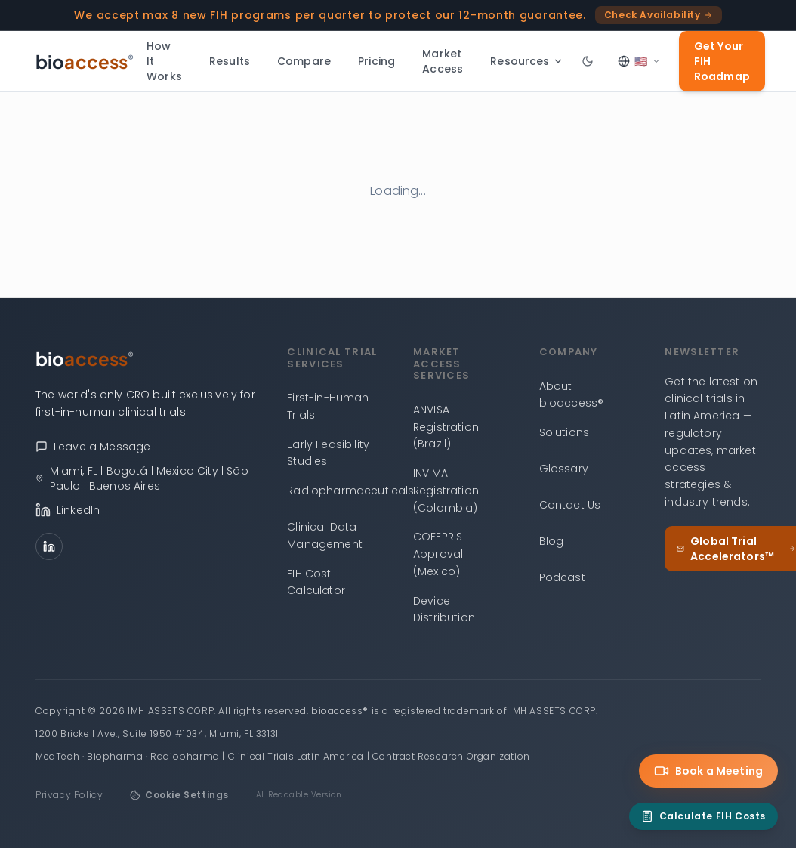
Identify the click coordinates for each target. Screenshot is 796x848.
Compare (304, 61)
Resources (526, 61)
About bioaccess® (571, 395)
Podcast (562, 577)
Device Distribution (444, 609)
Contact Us (570, 504)
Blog (551, 541)
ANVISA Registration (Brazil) (446, 427)
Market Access (442, 61)
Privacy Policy (69, 794)
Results (229, 61)
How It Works (164, 61)
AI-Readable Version (299, 794)
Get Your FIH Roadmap (722, 61)
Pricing (376, 61)
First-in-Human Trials (328, 406)
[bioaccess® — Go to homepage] (84, 61)
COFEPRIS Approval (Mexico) (438, 554)
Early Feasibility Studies (328, 453)
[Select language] (639, 61)
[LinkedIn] (49, 546)
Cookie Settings (179, 794)
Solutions (564, 432)
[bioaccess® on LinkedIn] (146, 510)
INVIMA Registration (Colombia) (446, 490)
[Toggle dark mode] (587, 61)
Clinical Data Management (325, 535)
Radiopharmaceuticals (350, 490)
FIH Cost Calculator (316, 582)
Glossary (563, 468)
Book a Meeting (708, 770)
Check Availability (658, 14)
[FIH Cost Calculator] (703, 816)
